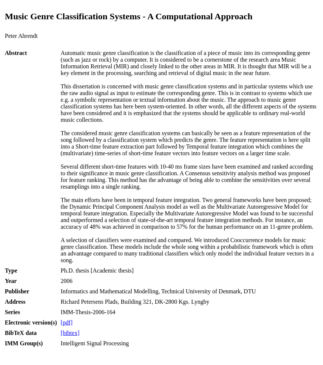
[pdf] (67, 322)
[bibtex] (70, 333)
